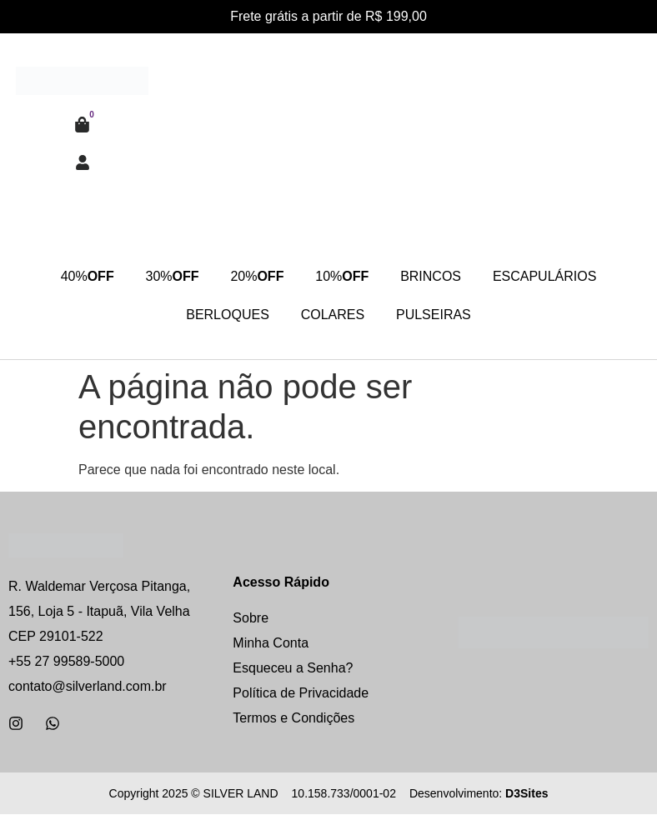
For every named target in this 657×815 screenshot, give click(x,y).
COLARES (332, 315)
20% (256, 277)
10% (342, 277)
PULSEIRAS (435, 315)
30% (169, 277)
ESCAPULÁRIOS (548, 277)
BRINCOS (433, 277)
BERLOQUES (226, 315)
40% (82, 277)
